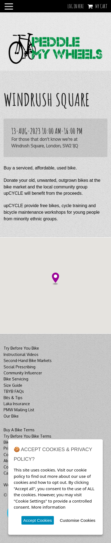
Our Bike (11, 416)
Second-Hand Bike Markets (28, 360)
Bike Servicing (16, 379)
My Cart (101, 6)
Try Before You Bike (21, 348)
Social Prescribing (19, 366)
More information (48, 507)
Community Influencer (23, 373)
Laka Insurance (17, 403)
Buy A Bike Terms (19, 429)
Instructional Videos (21, 354)
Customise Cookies (77, 520)
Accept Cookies (37, 520)
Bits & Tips (13, 397)
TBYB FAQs (14, 391)
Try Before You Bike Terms (27, 436)
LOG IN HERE (76, 6)
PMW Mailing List (19, 409)
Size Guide (13, 385)
